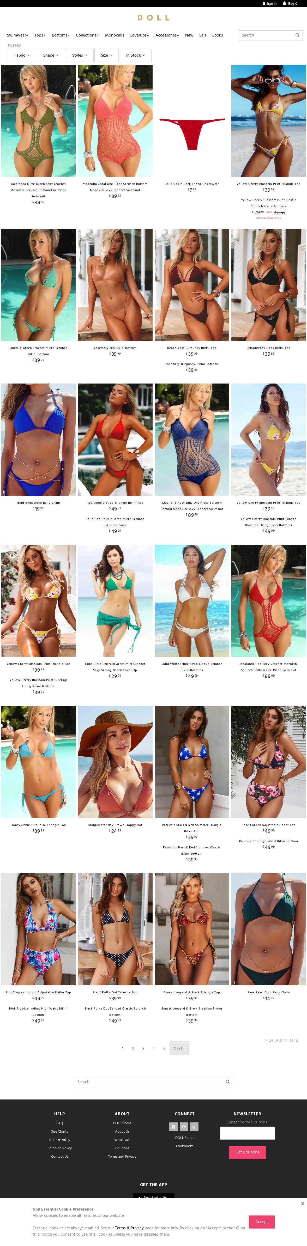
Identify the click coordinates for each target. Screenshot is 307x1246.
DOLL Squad (185, 1138)
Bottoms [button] (61, 35)
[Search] (271, 35)
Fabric (22, 55)
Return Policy (59, 1140)
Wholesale (122, 1140)
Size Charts (59, 1132)
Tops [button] (39, 35)
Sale (208, 35)
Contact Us (59, 1157)
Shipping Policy (60, 1148)
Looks (223, 35)
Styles (80, 55)
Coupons (122, 1148)
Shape (51, 55)
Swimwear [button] (16, 35)
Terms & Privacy (129, 1228)
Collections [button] (88, 35)
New (194, 35)
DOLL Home (122, 1123)
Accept (261, 1222)
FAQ (59, 1123)
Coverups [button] (141, 35)
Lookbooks (185, 1146)
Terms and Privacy (122, 1157)
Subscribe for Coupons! (247, 1122)
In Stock (136, 55)
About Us (122, 1132)
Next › (179, 1049)
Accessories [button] (170, 35)
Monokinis (117, 35)
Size (107, 55)
